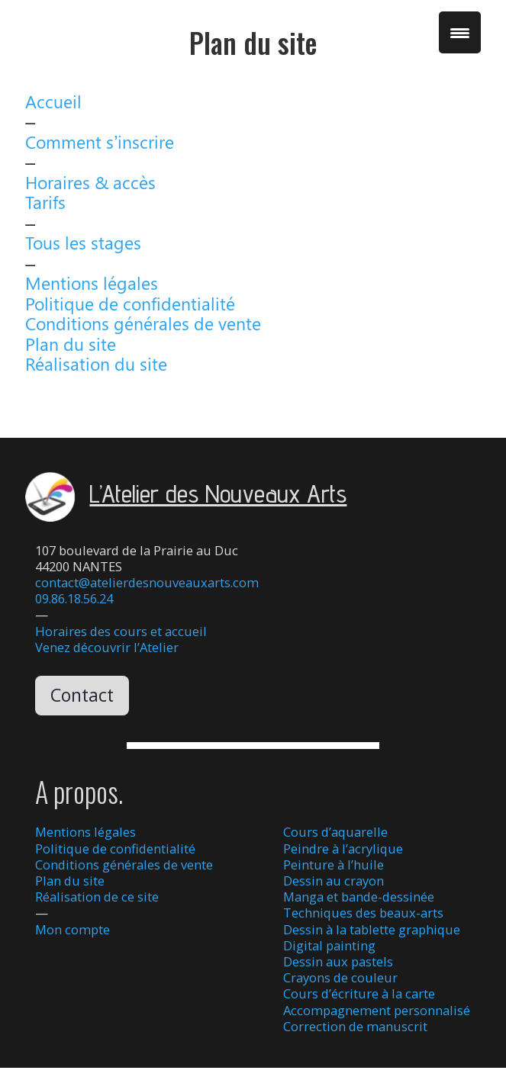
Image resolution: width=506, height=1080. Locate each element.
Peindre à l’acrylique (343, 849)
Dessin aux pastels (338, 961)
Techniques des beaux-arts (363, 913)
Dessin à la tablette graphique (371, 929)
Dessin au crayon (333, 881)
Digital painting (329, 945)
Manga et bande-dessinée (358, 897)
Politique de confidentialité (130, 303)
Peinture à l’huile (333, 865)
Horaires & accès (90, 182)
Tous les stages (83, 242)
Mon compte (72, 929)
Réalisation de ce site (97, 897)
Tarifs (45, 202)
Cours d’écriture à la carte (359, 993)
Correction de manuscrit (355, 1026)
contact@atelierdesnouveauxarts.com (147, 582)
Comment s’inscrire (99, 141)
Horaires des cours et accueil (121, 631)
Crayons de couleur (340, 977)
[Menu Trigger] (460, 32)
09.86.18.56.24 (74, 598)
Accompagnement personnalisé (376, 1010)
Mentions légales (91, 282)
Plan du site (70, 343)
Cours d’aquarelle (335, 832)
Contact (82, 695)
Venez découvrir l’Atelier (107, 647)
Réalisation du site (96, 363)
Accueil (53, 101)
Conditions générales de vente (143, 323)
